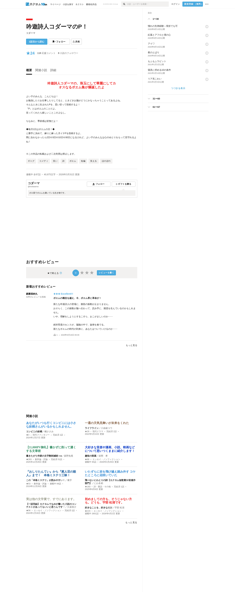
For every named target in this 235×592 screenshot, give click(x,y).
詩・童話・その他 (102, 487)
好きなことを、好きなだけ (98, 507)
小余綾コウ (106, 428)
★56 (28, 510)
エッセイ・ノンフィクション (106, 459)
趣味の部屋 (90, 455)
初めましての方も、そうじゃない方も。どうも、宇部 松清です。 (108, 500)
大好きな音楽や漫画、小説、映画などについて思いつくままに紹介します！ (110, 449)
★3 (27, 435)
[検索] (124, 4)
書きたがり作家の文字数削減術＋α (44, 455)
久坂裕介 (71, 507)
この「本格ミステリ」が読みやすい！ (45, 480)
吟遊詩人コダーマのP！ (57, 26)
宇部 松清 (119, 507)
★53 (28, 484)
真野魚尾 (68, 455)
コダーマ (30, 33)
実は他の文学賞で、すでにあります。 (51, 499)
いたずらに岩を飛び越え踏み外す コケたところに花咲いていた (110, 473)
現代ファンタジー (41, 435)
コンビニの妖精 (34, 431)
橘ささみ (49, 431)
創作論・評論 (41, 459)
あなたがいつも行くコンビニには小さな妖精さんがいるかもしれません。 (51, 424)
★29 (87, 431)
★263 (29, 459)
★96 (87, 459)
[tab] (30, 71)
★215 (87, 511)
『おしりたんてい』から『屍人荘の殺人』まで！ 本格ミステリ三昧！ (51, 473)
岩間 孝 (103, 455)
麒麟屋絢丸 (32, 293)
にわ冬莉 (98, 483)
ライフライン (92, 428)
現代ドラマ (98, 431)
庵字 (69, 480)
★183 (87, 487)
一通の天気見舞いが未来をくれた (107, 423)
